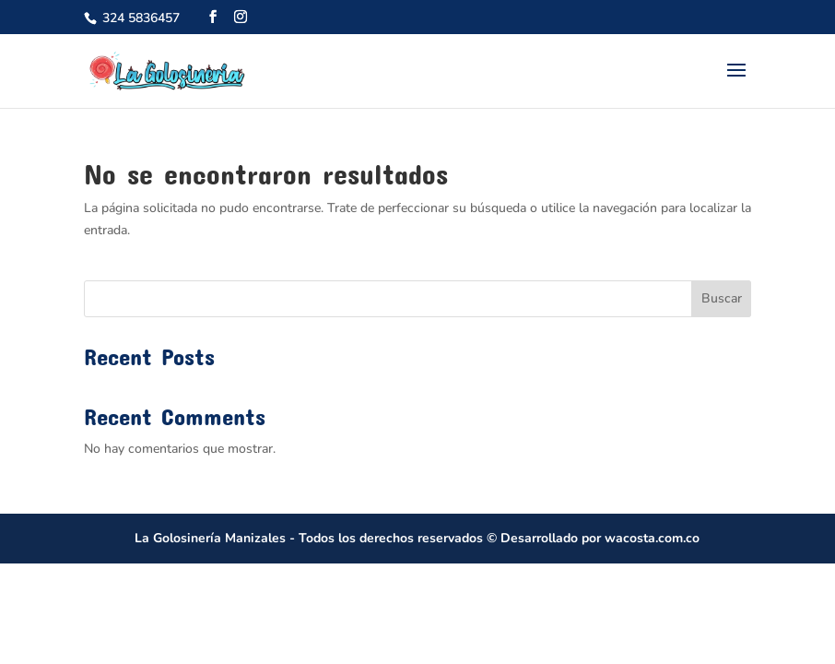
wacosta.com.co (652, 538)
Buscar (721, 298)
